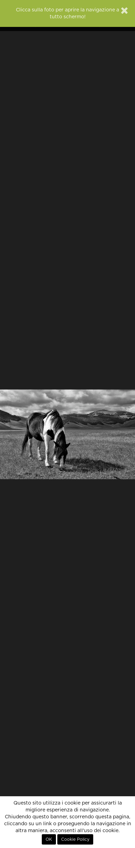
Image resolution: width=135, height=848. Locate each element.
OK (49, 839)
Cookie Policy (75, 839)
